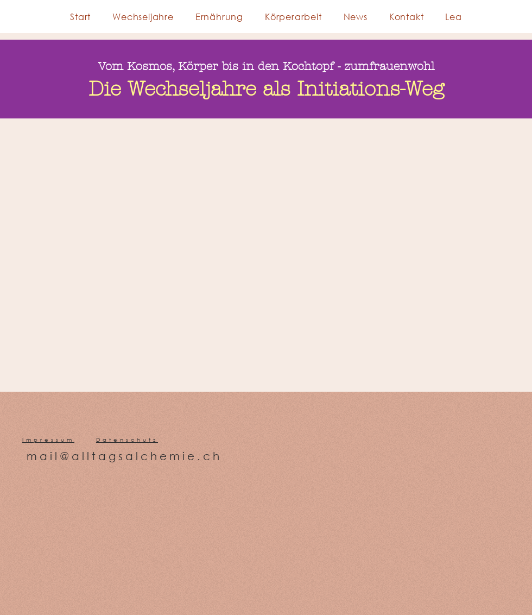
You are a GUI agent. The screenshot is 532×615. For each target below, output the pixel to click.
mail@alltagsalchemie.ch (124, 456)
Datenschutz (127, 440)
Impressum (48, 440)
